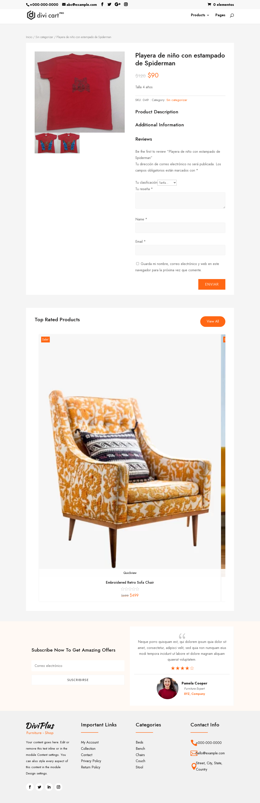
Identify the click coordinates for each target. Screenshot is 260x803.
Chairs (140, 754)
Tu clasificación (146, 182)
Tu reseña (144, 188)
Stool (139, 767)
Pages (220, 16)
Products (198, 16)
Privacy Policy (91, 760)
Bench (140, 748)
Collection (88, 748)
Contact (86, 754)
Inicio (29, 37)
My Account (90, 742)
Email (140, 241)
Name (141, 219)
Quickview (130, 573)
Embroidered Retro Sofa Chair (130, 582)
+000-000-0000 (44, 4)
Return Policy (90, 767)
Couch (140, 760)
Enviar (212, 284)
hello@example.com (210, 753)
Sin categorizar (44, 37)
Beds (139, 742)
